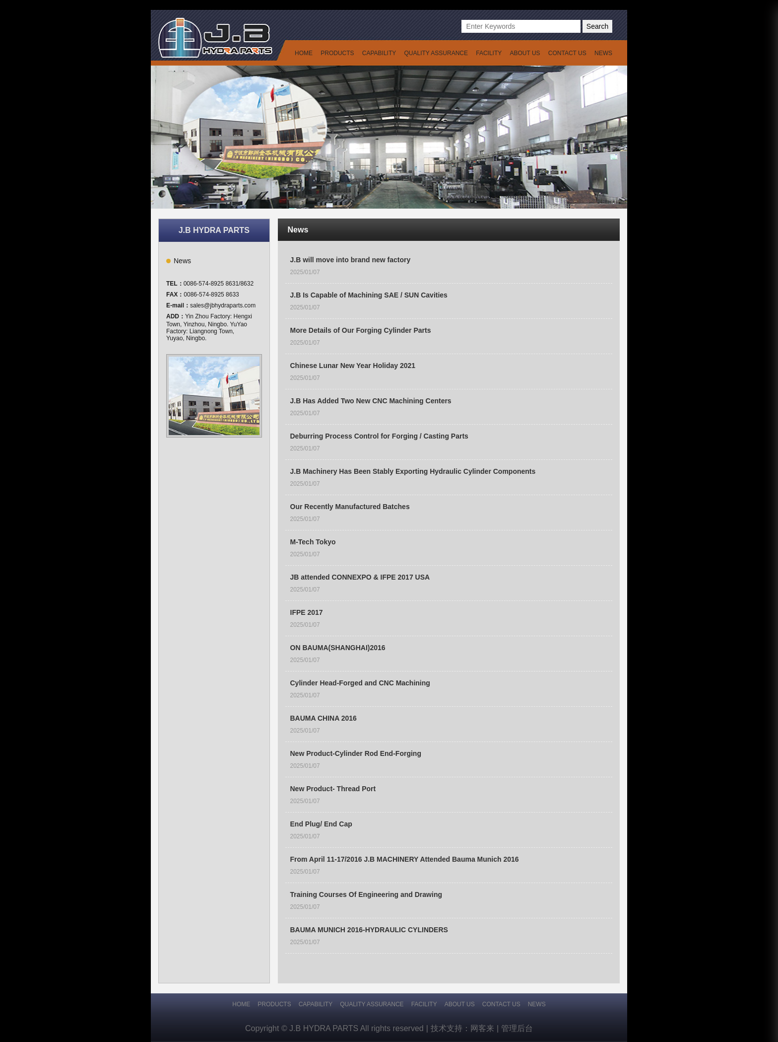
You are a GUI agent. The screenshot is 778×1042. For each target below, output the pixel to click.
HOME (304, 53)
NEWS (603, 53)
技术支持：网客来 (465, 1029)
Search (597, 26)
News (182, 261)
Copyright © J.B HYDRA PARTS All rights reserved (336, 1029)
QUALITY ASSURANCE (436, 53)
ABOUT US (525, 53)
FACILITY (489, 53)
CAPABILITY (379, 53)
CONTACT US (567, 53)
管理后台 (517, 1028)
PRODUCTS (337, 53)
